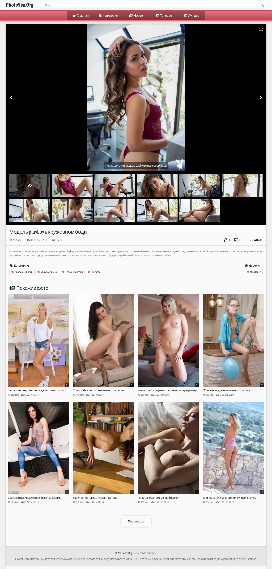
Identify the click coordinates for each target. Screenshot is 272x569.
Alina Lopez (254, 272)
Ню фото (94, 272)
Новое (136, 15)
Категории (108, 15)
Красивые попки (22, 272)
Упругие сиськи (47, 272)
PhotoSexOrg (21, 5)
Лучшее (191, 15)
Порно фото (136, 521)
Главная (81, 15)
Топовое (164, 15)
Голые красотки (72, 272)
